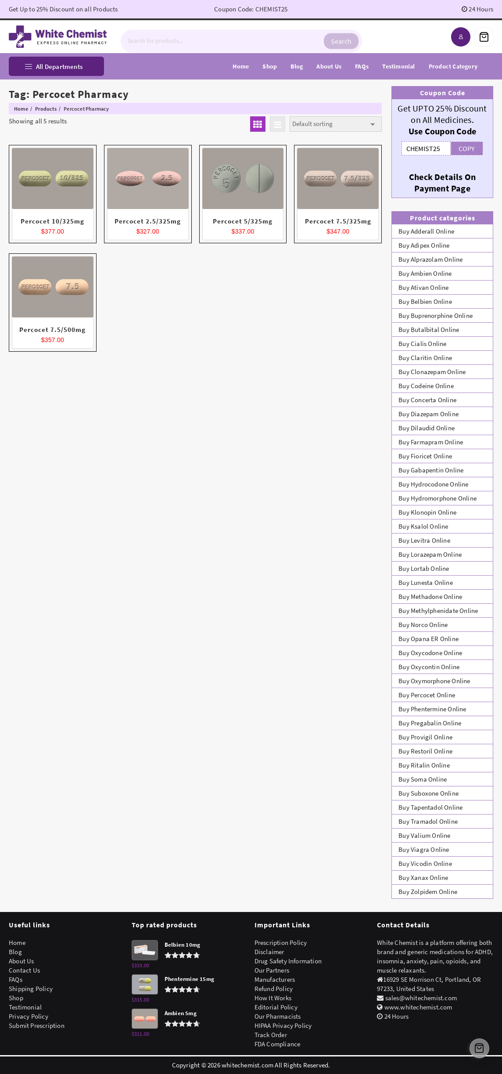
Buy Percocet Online (426, 695)
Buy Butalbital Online (428, 329)
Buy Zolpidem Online (427, 891)
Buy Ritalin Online (424, 765)
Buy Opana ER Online (428, 638)
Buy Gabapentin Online (430, 470)
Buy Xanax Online (423, 877)
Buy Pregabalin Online (429, 723)
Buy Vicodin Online (425, 863)
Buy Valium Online (424, 835)
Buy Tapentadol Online (430, 807)
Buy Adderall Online (426, 231)
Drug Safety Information (288, 961)
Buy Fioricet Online (425, 456)
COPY (467, 148)
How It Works (273, 998)
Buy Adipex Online (423, 245)
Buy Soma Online (422, 779)
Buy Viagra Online (423, 849)
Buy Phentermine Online (432, 709)
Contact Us (24, 970)
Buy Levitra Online (424, 540)
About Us (21, 961)
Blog (15, 952)
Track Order (271, 1035)
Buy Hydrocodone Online (433, 484)
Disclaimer (269, 952)
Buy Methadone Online (430, 596)
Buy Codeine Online (426, 386)
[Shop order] (336, 124)
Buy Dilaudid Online (426, 428)
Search (341, 36)
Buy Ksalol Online (423, 526)
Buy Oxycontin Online (428, 667)
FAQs (15, 979)
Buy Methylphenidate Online (438, 610)
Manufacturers (275, 979)
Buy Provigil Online (425, 737)
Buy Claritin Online (425, 357)
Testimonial (25, 1007)
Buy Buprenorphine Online (435, 315)
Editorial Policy (276, 1007)
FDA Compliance (278, 1044)
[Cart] (484, 37)
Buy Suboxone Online (428, 793)
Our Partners (272, 970)
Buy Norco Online (423, 624)
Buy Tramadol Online (428, 821)
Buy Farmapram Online (430, 442)
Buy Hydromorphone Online (437, 498)
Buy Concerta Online (427, 400)
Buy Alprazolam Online (430, 259)
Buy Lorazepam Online (430, 554)
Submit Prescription (37, 1025)
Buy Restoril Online (425, 751)
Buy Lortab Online (423, 568)
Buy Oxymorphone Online (434, 681)
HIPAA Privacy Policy (283, 1025)
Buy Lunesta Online (425, 582)
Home (17, 942)
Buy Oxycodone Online (430, 653)
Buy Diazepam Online (428, 414)
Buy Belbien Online (425, 301)
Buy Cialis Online (422, 343)
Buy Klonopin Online (427, 512)
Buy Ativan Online (423, 287)
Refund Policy (274, 988)
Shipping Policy (31, 988)
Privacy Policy (28, 1016)
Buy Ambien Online (425, 273)
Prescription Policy (281, 942)
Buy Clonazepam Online (432, 372)
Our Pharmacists (278, 1016)
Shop (16, 998)
